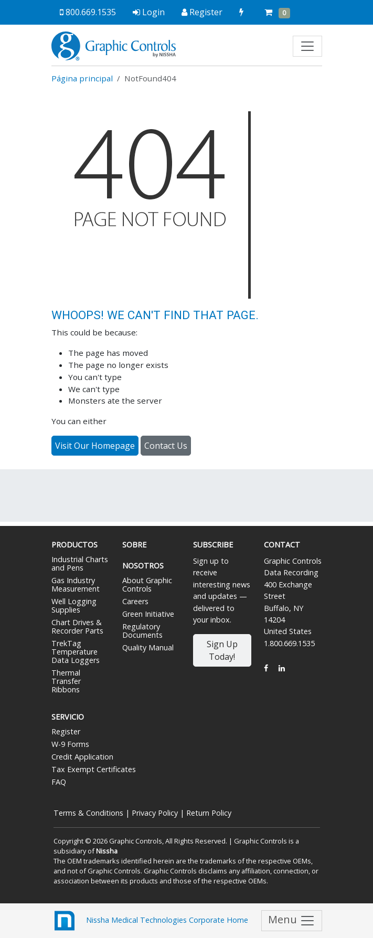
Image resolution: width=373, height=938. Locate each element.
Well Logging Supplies (74, 605)
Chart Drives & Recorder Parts (77, 626)
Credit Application (82, 757)
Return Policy (208, 813)
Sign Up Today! (222, 650)
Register (65, 731)
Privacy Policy (155, 813)
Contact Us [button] (165, 445)
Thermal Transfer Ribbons (66, 681)
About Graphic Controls (147, 584)
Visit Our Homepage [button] (95, 445)
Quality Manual (148, 647)
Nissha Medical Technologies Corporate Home (149, 921)
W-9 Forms (70, 744)
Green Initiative (148, 614)
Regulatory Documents (142, 630)
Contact (282, 545)
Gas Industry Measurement (75, 584)
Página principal (82, 78)
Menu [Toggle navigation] (291, 920)
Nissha (107, 851)
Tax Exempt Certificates (93, 769)
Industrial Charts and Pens (79, 563)
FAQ (58, 782)
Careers (135, 601)
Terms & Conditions (88, 813)
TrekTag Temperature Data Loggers (75, 651)
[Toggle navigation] (307, 46)
